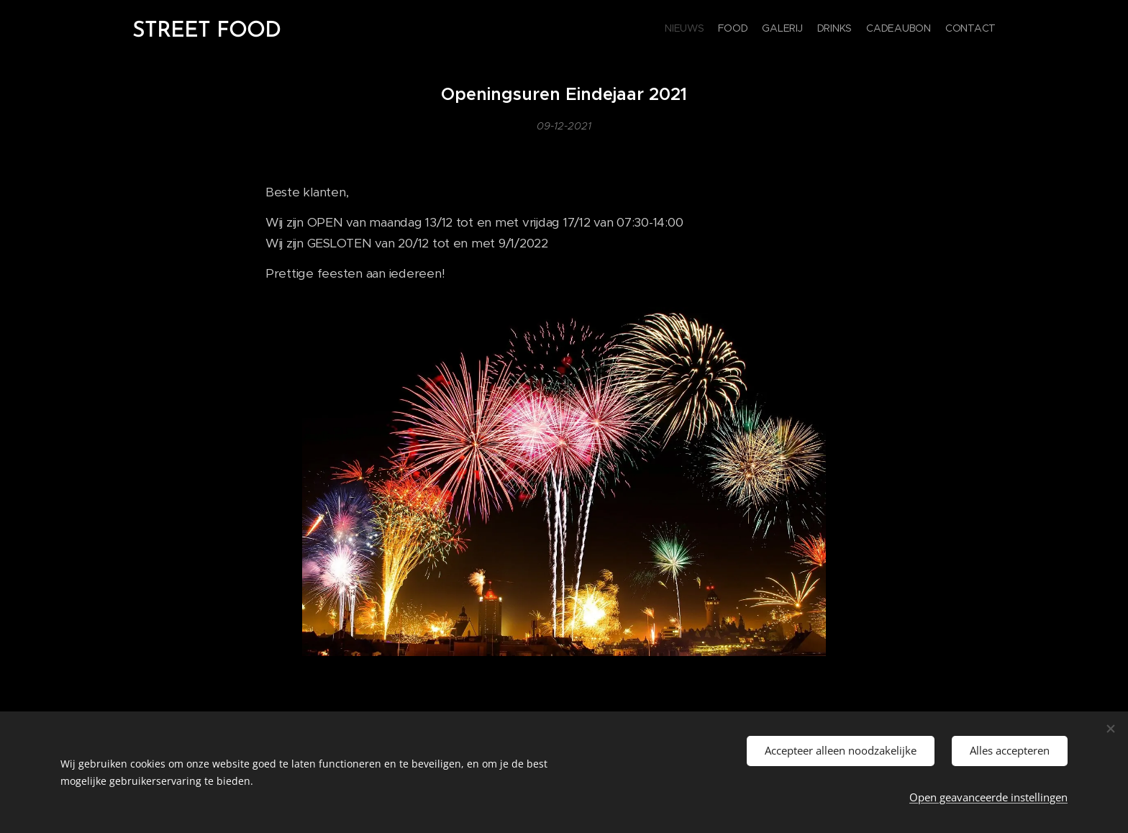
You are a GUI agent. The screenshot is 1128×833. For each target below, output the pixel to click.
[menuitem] (925, 29)
